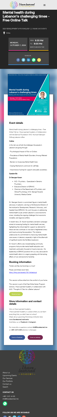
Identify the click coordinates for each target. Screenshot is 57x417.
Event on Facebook (17, 337)
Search (5, 387)
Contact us (7, 384)
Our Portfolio (8, 381)
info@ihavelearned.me (10, 399)
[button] (44, 5)
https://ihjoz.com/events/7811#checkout (23, 272)
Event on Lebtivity (35, 337)
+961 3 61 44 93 (9, 396)
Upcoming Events (10, 375)
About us (6, 372)
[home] (22, 5)
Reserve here (16, 294)
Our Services (8, 378)
